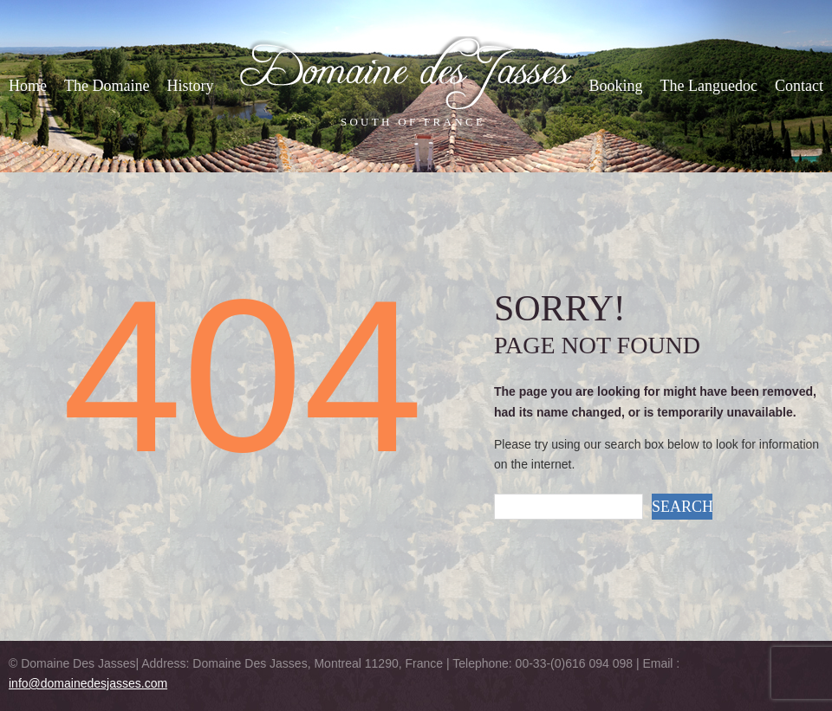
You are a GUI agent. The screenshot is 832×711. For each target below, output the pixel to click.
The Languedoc (708, 85)
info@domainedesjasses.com (88, 683)
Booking (616, 85)
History (189, 85)
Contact (799, 85)
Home (28, 85)
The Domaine (106, 85)
